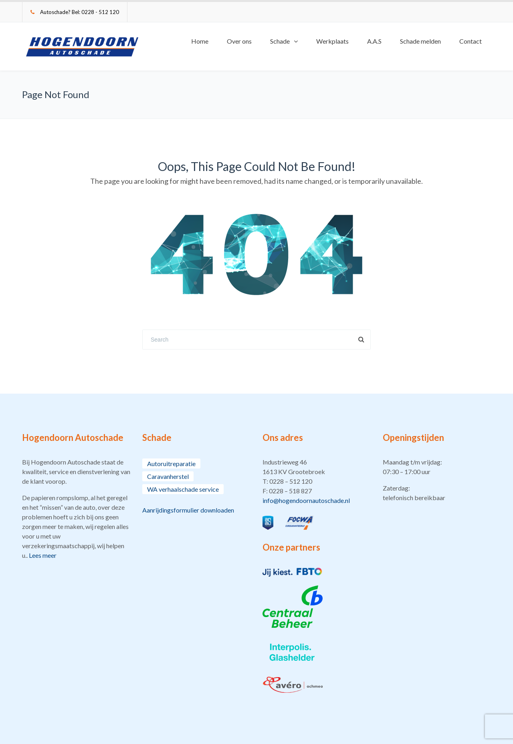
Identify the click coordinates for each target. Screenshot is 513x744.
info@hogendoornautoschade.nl (306, 500)
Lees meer (43, 555)
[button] (317, 481)
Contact (470, 41)
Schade (280, 41)
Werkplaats (332, 41)
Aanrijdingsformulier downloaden (188, 510)
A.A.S (374, 41)
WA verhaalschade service (183, 489)
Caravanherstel (168, 476)
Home (199, 41)
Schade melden (420, 41)
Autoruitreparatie (171, 463)
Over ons (239, 41)
